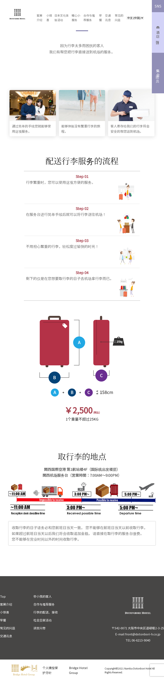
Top (3, 596)
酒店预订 (158, 32)
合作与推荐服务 (44, 604)
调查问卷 (39, 628)
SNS (158, 6)
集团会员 (158, 73)
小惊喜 (50, 17)
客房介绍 (6, 604)
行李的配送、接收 (45, 612)
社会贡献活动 (42, 620)
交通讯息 (6, 636)
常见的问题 (7, 628)
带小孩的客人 (42, 596)
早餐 (3, 620)
